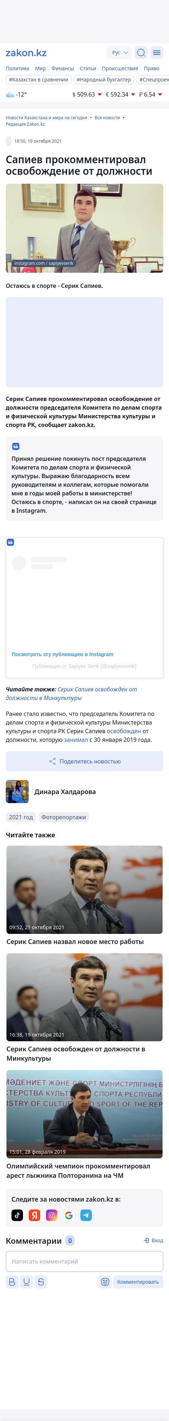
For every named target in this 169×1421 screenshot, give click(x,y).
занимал (76, 740)
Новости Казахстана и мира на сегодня (46, 118)
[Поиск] (141, 52)
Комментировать (138, 1281)
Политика (17, 68)
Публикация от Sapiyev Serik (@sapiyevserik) (85, 666)
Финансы (63, 68)
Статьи (88, 68)
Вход (157, 1240)
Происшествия (120, 68)
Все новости (107, 118)
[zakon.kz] (26, 52)
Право (151, 68)
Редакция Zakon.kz (25, 124)
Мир (40, 68)
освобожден (124, 731)
